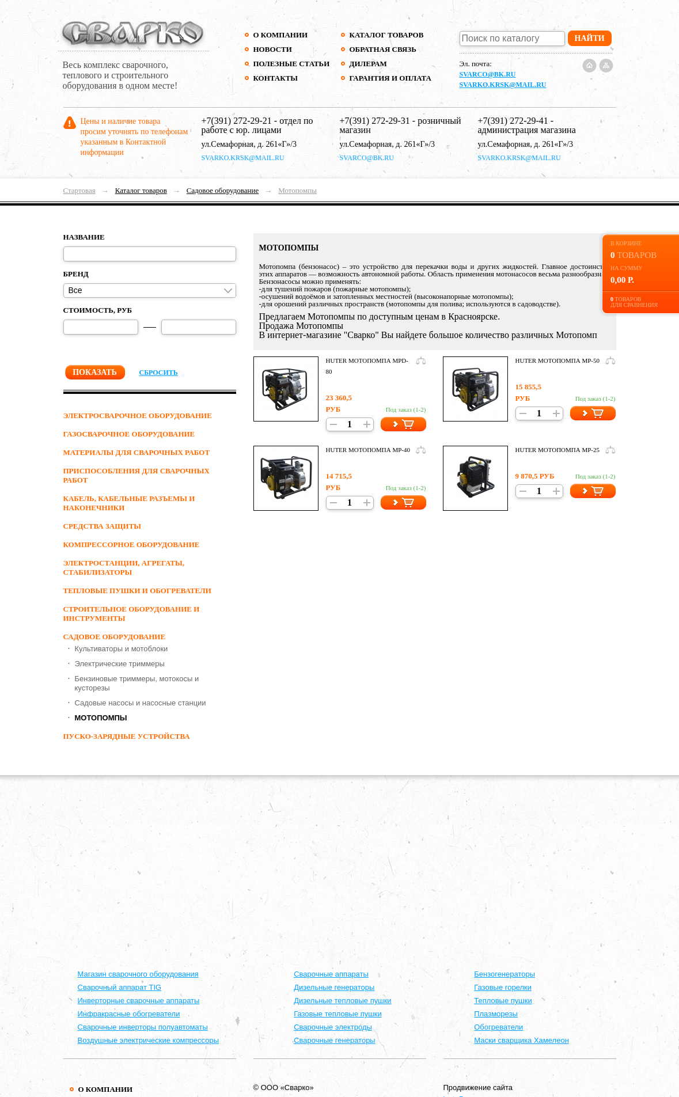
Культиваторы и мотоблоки (121, 648)
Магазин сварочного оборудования (138, 974)
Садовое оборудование (223, 190)
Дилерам (368, 63)
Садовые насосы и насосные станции (140, 703)
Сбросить (158, 373)
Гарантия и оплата (390, 78)
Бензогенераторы (504, 974)
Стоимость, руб (97, 310)
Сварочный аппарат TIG (120, 987)
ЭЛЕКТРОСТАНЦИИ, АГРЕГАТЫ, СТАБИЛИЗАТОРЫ (123, 567)
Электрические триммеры (120, 663)
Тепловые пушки (503, 1000)
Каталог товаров (387, 35)
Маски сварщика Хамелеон (521, 1040)
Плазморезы (496, 1013)
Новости (272, 49)
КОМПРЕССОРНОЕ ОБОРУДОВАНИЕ (131, 544)
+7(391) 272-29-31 (375, 121)
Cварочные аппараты (331, 974)
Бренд (76, 274)
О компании (280, 35)
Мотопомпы (297, 190)
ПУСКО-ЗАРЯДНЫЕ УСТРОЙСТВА (126, 736)
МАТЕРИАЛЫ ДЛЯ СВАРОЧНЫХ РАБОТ (136, 452)
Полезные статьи (291, 63)
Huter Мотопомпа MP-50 (557, 360)
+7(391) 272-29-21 (237, 121)
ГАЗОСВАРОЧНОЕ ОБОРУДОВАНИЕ (129, 434)
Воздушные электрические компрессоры (148, 1040)
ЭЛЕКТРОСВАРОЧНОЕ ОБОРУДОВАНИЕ (137, 415)
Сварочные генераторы (334, 1040)
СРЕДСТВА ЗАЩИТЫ (102, 526)
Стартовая (79, 190)
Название (84, 237)
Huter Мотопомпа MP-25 (557, 449)
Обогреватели (498, 1027)
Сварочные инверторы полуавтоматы (143, 1027)
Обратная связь (383, 49)
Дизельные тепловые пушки (342, 1000)
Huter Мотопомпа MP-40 (368, 449)
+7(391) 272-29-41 (513, 121)
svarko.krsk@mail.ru (503, 85)
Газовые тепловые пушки (338, 1013)
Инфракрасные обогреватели (129, 1013)
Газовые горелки (503, 987)
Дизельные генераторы (334, 987)
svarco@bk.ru (488, 74)
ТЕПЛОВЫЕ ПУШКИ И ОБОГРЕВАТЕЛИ (137, 590)
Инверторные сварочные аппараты (139, 1000)
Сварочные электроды (333, 1027)
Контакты (275, 78)
